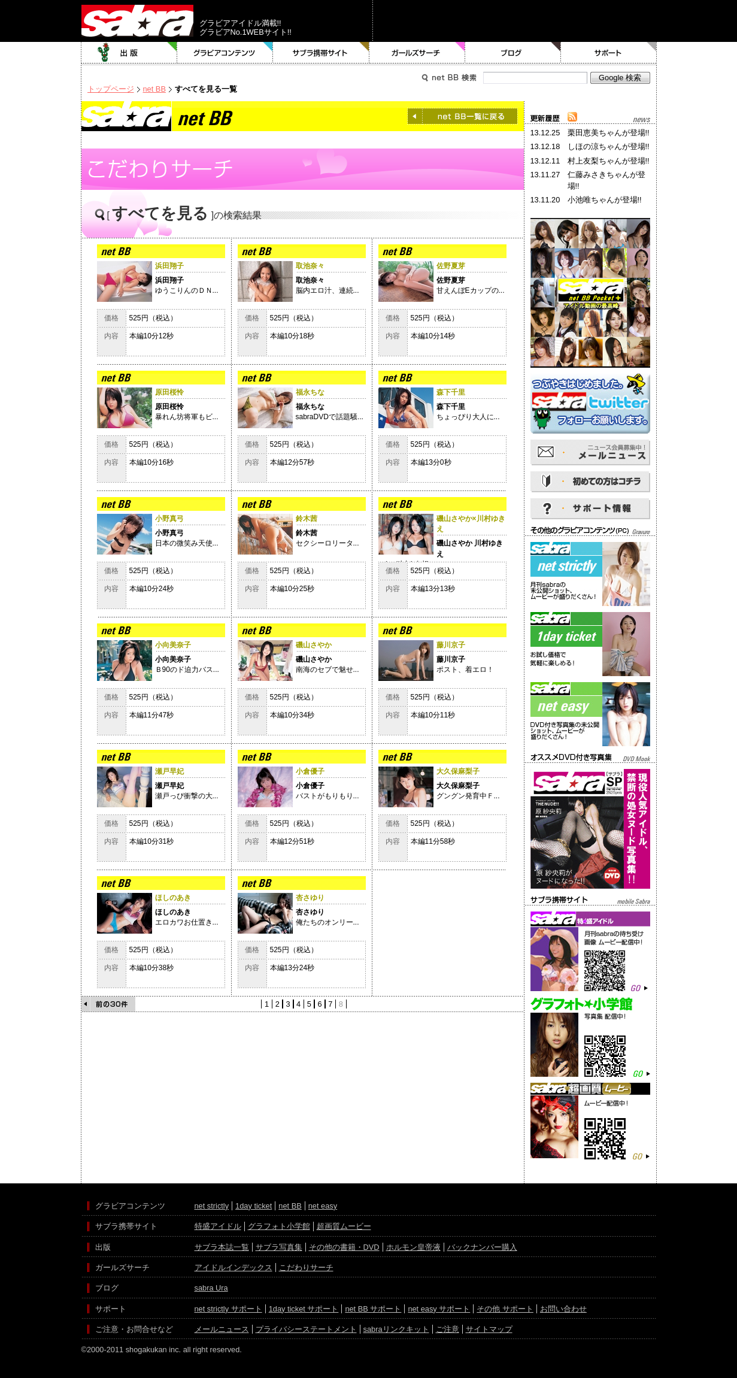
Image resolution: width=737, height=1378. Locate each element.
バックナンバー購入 (482, 1247)
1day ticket (253, 1205)
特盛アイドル (218, 1226)
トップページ (110, 88)
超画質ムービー (344, 1226)
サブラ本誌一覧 (222, 1247)
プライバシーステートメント (306, 1329)
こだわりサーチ (306, 1267)
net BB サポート (373, 1308)
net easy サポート (439, 1308)
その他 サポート (505, 1308)
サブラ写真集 (279, 1247)
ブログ (513, 52)
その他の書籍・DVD (344, 1247)
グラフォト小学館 (279, 1226)
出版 (129, 52)
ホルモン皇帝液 (413, 1247)
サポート (609, 52)
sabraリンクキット (396, 1329)
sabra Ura (211, 1287)
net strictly (212, 1205)
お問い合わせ (563, 1308)
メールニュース (222, 1329)
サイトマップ (489, 1329)
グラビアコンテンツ (225, 52)
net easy (322, 1205)
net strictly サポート (228, 1308)
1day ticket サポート (304, 1308)
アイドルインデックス (233, 1267)
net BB (154, 88)
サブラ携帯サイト (321, 52)
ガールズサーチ (417, 52)
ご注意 (447, 1329)
